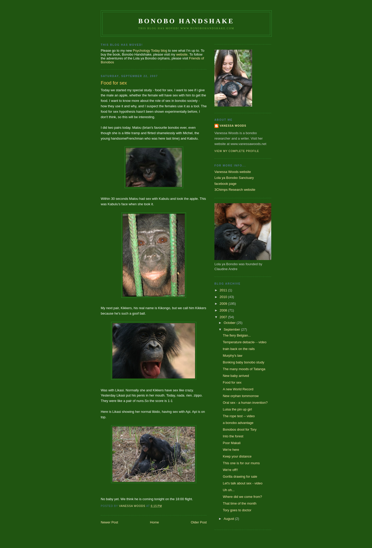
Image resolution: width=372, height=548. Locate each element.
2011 (224, 290)
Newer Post (109, 522)
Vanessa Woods (233, 125)
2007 (224, 317)
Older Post (199, 522)
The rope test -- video (239, 416)
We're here (231, 450)
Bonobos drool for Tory (240, 429)
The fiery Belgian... (237, 335)
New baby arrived (236, 376)
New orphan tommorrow (241, 396)
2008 (224, 310)
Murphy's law (232, 355)
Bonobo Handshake (186, 21)
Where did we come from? (242, 497)
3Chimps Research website (234, 190)
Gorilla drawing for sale (240, 476)
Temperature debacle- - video (244, 342)
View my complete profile (236, 151)
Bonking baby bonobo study (243, 362)
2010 (224, 297)
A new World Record (238, 389)
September (232, 329)
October (230, 323)
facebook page (225, 184)
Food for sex (232, 382)
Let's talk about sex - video (242, 483)
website (182, 54)
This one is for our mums (241, 463)
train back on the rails (239, 349)
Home (154, 522)
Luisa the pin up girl (237, 409)
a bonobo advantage (238, 423)
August (229, 519)
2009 (224, 304)
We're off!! (230, 470)
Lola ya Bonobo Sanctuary (234, 178)
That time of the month (239, 503)
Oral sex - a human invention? (245, 403)
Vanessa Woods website (232, 172)
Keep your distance (237, 456)
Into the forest (233, 436)
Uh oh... (229, 490)
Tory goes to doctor (237, 510)
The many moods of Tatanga (244, 369)
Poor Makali (232, 443)
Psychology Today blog (150, 50)
